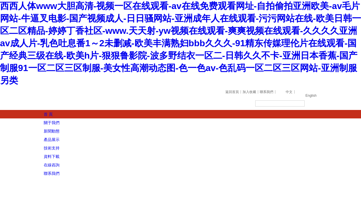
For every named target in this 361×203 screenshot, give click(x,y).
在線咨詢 (52, 165)
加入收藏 (249, 92)
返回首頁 (232, 92)
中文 (289, 92)
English (310, 96)
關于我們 (52, 122)
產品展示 (52, 139)
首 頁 (48, 114)
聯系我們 (266, 92)
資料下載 (52, 156)
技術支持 (52, 148)
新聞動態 (52, 131)
